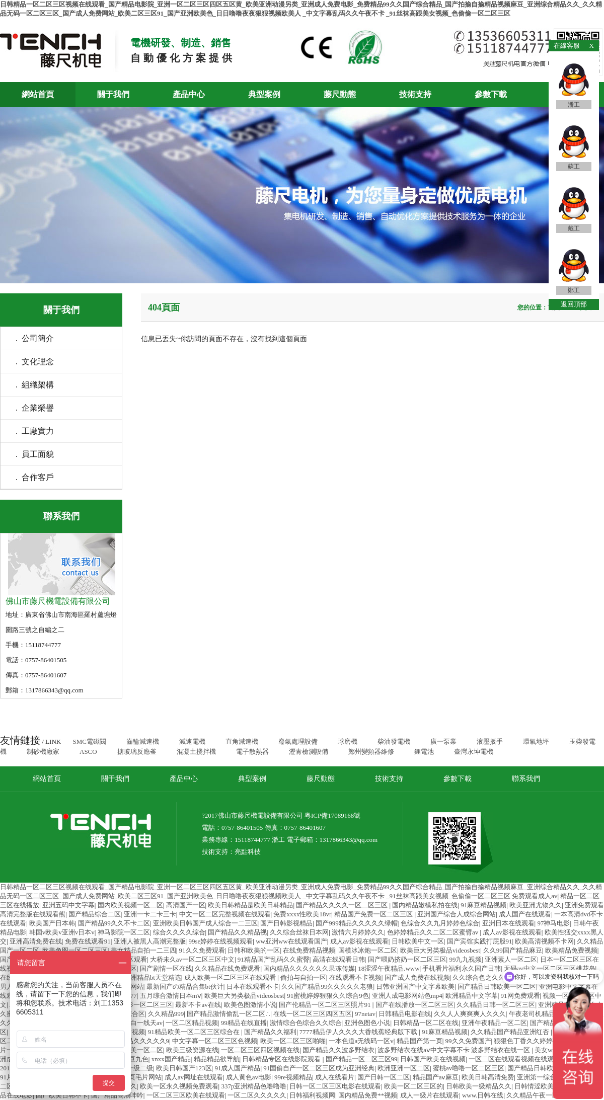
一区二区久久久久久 (257, 1095)
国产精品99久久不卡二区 (114, 923)
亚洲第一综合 (536, 1077)
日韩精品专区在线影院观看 (282, 1059)
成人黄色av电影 (248, 1077)
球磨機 (347, 741)
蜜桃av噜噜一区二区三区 (468, 1068)
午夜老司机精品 (532, 1013)
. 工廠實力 (35, 431)
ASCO (88, 751)
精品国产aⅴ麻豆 (436, 1077)
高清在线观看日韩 (339, 959)
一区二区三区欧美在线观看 (185, 1095)
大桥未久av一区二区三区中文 (192, 959)
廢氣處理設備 (298, 741)
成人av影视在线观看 (512, 932)
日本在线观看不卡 (252, 986)
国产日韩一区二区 (383, 1077)
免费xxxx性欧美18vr (302, 914)
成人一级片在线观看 (429, 1095)
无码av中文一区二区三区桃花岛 (549, 968)
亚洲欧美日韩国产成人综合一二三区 (205, 923)
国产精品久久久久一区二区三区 (342, 905)
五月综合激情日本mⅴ (170, 995)
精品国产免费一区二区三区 (374, 914)
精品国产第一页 (419, 1041)
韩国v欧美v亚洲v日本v (62, 932)
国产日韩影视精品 (286, 923)
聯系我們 (526, 778)
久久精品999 (166, 1013)
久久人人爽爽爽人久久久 (470, 1013)
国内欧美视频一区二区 (130, 905)
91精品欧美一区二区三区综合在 (194, 1032)
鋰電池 (424, 751)
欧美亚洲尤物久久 (535, 905)
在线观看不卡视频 (355, 977)
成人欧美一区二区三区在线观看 (230, 977)
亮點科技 (248, 851)
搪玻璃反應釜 (137, 751)
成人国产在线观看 (525, 914)
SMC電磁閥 (89, 741)
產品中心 (189, 94)
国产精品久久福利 (270, 1032)
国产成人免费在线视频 (417, 977)
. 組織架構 (35, 384)
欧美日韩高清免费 (488, 1077)
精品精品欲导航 (217, 1059)
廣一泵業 (443, 741)
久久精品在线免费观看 (227, 968)
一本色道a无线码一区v (361, 1041)
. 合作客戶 (35, 477)
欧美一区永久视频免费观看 (179, 1086)
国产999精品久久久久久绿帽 (357, 923)
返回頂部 (574, 304)
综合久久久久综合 (179, 932)
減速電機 (192, 741)
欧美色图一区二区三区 (75, 950)
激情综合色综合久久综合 (306, 1023)
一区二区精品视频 (192, 1023)
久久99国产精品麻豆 (512, 950)
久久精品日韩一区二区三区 (496, 1004)
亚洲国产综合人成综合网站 (456, 914)
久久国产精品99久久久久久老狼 (327, 986)
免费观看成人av (534, 896)
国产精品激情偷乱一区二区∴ (228, 1013)
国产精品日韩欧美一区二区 (497, 986)
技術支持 (415, 94)
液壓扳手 (490, 741)
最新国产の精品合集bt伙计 (184, 986)
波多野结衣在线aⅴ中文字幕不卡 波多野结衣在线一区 (455, 1050)
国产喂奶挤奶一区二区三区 (407, 959)
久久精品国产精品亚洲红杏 (511, 1032)
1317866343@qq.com (349, 839)
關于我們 (113, 94)
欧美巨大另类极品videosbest (440, 950)
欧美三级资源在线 (192, 1050)
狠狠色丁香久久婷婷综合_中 (535, 1041)
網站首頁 (38, 94)
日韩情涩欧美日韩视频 (547, 1086)
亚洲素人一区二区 (511, 959)
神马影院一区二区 (124, 932)
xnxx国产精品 (171, 1059)
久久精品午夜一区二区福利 (545, 1095)
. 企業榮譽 (35, 408)
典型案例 (264, 94)
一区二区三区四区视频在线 (260, 1050)
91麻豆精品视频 (483, 905)
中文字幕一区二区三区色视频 (214, 1041)
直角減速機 (241, 741)
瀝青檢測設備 (308, 751)
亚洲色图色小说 (367, 1023)
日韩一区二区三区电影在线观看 (335, 1086)
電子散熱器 (252, 751)
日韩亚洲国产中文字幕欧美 (415, 986)
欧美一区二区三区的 (413, 1086)
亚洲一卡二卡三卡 (150, 914)
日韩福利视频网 (312, 1095)
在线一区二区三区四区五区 (312, 1013)
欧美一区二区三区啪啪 (293, 1041)
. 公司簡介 (35, 338)
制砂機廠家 (43, 751)
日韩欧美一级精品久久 (478, 1086)
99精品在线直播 (244, 1023)
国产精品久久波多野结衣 (338, 1050)
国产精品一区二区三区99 (362, 1059)
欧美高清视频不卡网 (544, 941)
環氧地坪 (536, 741)
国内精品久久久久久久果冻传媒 (309, 968)
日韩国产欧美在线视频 (433, 1059)
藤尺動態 (340, 94)
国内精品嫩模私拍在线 (425, 905)
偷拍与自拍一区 (303, 977)
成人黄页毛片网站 (135, 1077)
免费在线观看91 (88, 941)
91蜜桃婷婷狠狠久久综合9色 (328, 995)
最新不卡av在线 (197, 1004)
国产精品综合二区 (94, 914)
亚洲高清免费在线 (36, 941)
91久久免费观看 (202, 950)
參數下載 (491, 94)
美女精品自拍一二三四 (143, 950)
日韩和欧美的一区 (254, 950)
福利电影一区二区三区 (140, 1004)
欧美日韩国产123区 (184, 1068)
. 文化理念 (35, 361)
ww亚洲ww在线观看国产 (291, 941)
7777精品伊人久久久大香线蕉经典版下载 (359, 1032)
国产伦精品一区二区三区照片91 (325, 1004)
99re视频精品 (293, 1077)
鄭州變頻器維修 (371, 751)
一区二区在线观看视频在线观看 (514, 1059)
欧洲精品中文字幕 (471, 995)
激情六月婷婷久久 (358, 932)
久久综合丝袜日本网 (299, 932)
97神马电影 (553, 923)
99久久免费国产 (468, 1041)
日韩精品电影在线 (405, 1013)
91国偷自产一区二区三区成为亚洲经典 (318, 1068)
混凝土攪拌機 (196, 751)
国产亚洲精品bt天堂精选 (146, 977)
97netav (365, 1013)
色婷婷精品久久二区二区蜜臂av (433, 932)
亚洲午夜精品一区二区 (494, 1023)
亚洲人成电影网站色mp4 (407, 995)
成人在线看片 (334, 1077)
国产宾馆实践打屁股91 (479, 941)
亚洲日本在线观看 (508, 923)
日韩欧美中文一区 (418, 941)
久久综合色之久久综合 (485, 977)
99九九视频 (465, 959)
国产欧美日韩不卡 (62, 1095)
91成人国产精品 (237, 1068)
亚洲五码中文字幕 (68, 905)
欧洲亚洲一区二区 (404, 1068)
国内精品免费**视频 (367, 1095)
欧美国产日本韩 (52, 923)
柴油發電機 (394, 741)
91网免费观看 (520, 995)
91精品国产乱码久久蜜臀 (274, 959)
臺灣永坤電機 (473, 751)
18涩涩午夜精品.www (388, 968)
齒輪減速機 (142, 741)
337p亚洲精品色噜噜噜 (253, 1086)
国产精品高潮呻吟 (117, 1095)
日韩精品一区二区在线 (426, 1023)
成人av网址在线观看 (194, 1077)
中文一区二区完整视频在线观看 (225, 914)
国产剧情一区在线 (166, 968)
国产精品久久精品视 (237, 932)
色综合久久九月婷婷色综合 (440, 923)
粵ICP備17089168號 (332, 815)
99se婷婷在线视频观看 (220, 941)
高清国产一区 (185, 905)
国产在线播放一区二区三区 (414, 1004)
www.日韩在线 (483, 1095)
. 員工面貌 (35, 454)
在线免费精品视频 (309, 950)
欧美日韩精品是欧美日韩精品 (250, 905)
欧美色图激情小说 (250, 1004)
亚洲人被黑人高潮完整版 (150, 941)
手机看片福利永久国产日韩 (461, 968)
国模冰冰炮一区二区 (367, 950)
